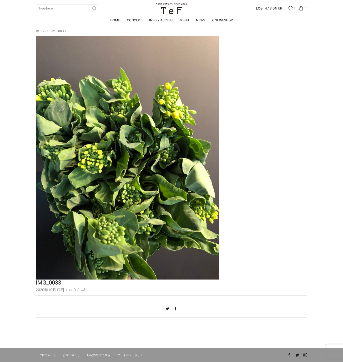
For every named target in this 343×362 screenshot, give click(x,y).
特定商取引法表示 (98, 355)
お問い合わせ (71, 355)
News (200, 20)
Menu (184, 20)
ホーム (41, 31)
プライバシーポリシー (131, 355)
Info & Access (160, 20)
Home (115, 20)
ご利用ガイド (47, 355)
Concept (134, 20)
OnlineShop (222, 20)
